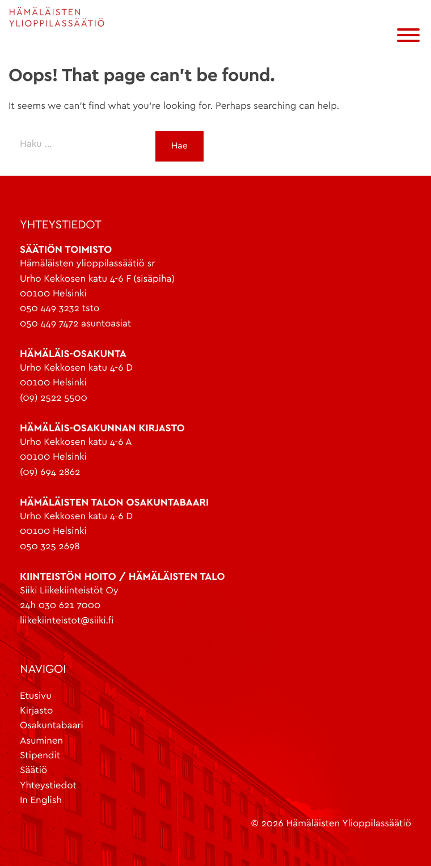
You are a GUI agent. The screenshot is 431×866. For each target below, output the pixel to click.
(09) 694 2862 (50, 472)
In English (41, 800)
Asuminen (41, 741)
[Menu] (411, 37)
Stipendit (40, 756)
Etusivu (36, 696)
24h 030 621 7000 (60, 605)
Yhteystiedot (48, 786)
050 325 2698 (50, 546)
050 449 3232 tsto (59, 308)
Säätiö (33, 770)
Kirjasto (36, 711)
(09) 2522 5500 (53, 398)
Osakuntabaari (51, 726)
